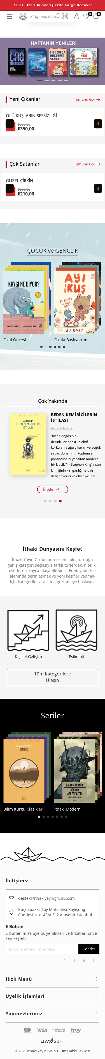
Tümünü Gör (87, 99)
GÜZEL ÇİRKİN (19, 180)
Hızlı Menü (52, 979)
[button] (40, 80)
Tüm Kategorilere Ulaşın (52, 676)
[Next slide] (98, 123)
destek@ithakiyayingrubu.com (46, 898)
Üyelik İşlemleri (52, 996)
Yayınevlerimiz (52, 1013)
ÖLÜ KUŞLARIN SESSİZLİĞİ (31, 115)
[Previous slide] (10, 123)
